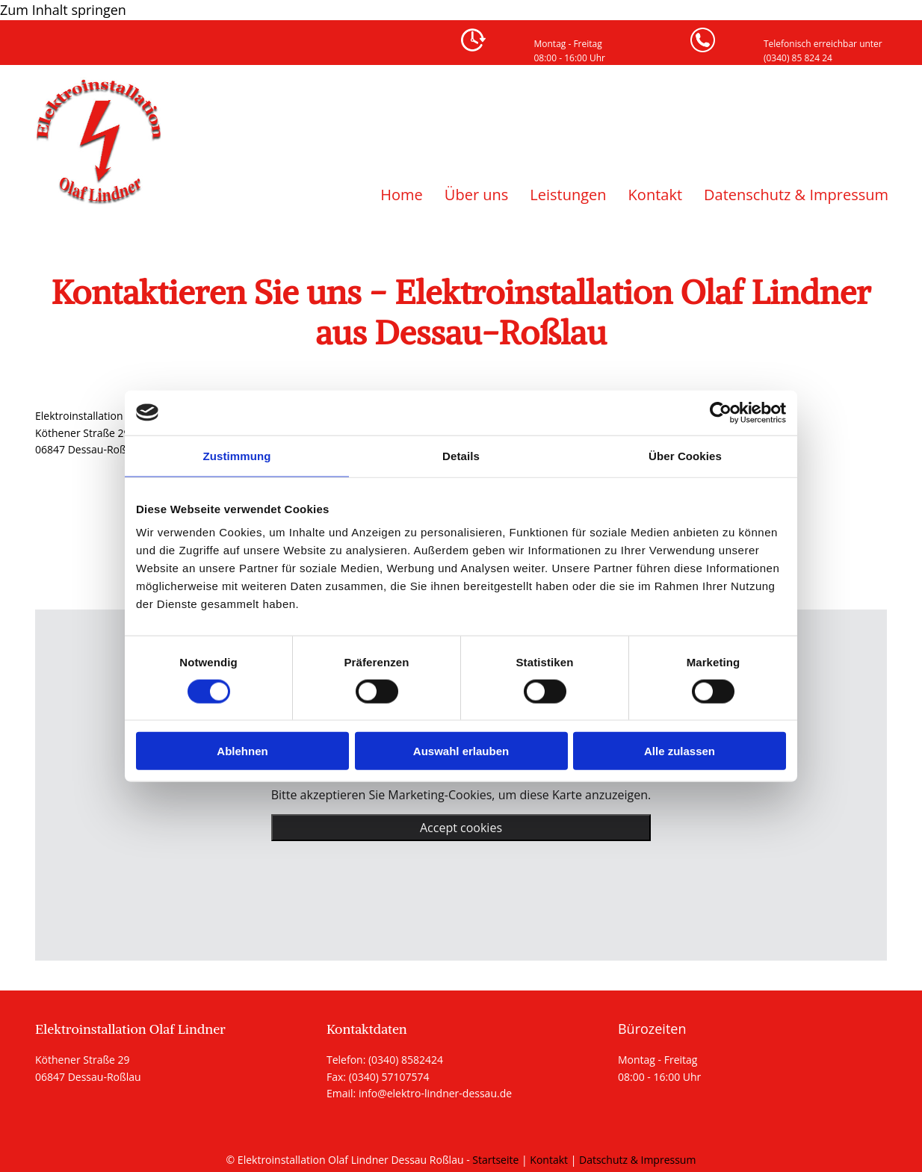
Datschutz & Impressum (637, 1160)
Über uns (476, 195)
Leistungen (568, 195)
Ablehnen (242, 751)
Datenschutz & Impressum (796, 195)
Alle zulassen (679, 751)
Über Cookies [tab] (685, 455)
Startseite (495, 1160)
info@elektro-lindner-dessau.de (435, 1093)
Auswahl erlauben (461, 751)
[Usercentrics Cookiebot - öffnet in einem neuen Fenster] (720, 412)
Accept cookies (461, 827)
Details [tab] (461, 455)
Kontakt (655, 195)
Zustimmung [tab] (237, 455)
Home (401, 195)
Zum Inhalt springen (63, 10)
